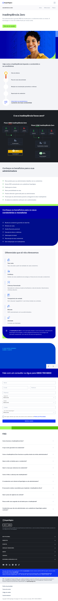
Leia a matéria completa (19, 360)
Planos (54, 7)
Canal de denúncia (6, 595)
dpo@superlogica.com (31, 581)
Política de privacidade (7, 586)
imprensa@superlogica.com (46, 573)
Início (40, 7)
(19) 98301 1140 (15, 572)
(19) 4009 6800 (26, 570)
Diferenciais (47, 7)
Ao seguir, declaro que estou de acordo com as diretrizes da (25, 416)
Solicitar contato (29, 421)
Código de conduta (6, 592)
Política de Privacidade (40, 416)
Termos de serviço (6, 589)
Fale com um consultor (9, 26)
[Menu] (55, 3)
